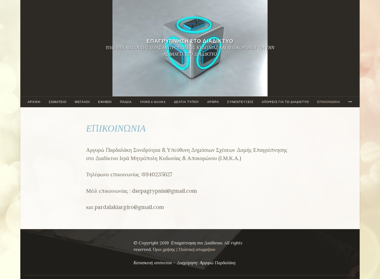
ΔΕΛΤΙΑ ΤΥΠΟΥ (186, 102)
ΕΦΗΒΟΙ (105, 102)
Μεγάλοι (82, 102)
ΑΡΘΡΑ (213, 102)
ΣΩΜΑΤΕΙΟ (58, 102)
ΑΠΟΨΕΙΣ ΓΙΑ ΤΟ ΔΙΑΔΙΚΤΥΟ (285, 102)
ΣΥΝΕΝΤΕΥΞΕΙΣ (240, 102)
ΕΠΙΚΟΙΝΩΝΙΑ (328, 102)
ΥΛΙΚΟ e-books (153, 102)
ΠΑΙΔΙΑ (126, 102)
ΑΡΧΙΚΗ (34, 102)
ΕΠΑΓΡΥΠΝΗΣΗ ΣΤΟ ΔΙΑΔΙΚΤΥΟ (190, 41)
